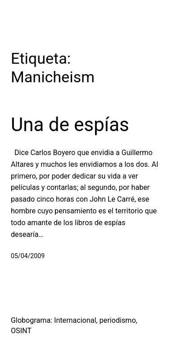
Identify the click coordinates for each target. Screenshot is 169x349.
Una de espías (70, 124)
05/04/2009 (28, 255)
